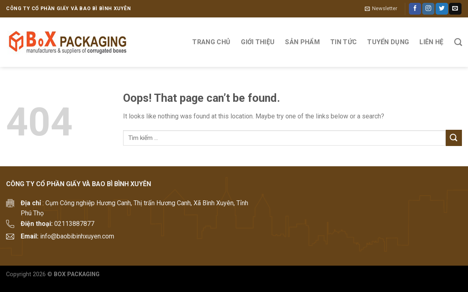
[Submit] (454, 138)
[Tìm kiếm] (458, 42)
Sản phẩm (302, 42)
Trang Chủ (211, 42)
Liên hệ (431, 42)
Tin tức (343, 42)
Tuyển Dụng (388, 42)
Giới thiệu (257, 42)
